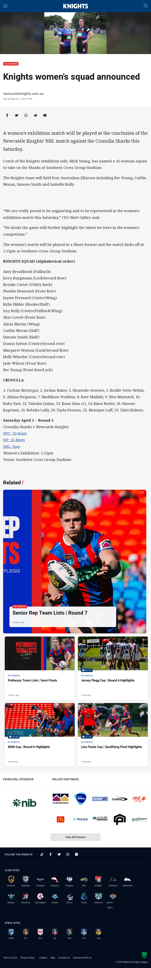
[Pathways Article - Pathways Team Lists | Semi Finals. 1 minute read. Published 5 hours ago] (40, 668)
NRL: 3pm (11, 446)
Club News (10, 64)
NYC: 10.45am (15, 433)
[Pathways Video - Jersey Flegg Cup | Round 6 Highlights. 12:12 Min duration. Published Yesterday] (113, 668)
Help (52, 957)
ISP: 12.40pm (14, 439)
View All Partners (75, 837)
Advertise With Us (82, 957)
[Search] (146, 6)
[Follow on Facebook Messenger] (76, 854)
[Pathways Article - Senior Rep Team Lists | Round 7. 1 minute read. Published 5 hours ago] (74, 561)
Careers (43, 957)
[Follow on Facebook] (50, 854)
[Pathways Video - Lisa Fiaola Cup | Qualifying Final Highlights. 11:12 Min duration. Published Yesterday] (113, 734)
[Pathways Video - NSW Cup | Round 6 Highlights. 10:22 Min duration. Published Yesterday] (40, 734)
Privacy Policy (27, 957)
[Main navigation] (5, 6)
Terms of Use (10, 957)
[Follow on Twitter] (59, 854)
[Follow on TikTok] (41, 854)
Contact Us (64, 957)
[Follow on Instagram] (67, 854)
